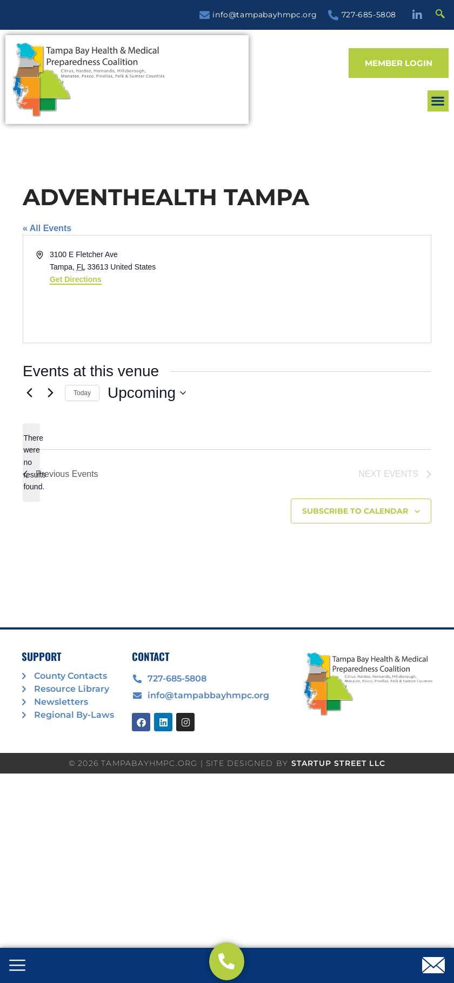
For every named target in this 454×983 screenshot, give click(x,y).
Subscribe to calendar (355, 511)
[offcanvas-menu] (17, 966)
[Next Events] (50, 392)
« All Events (47, 228)
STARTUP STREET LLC (338, 763)
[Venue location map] (328, 289)
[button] (438, 101)
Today (82, 393)
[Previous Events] (29, 392)
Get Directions (76, 279)
